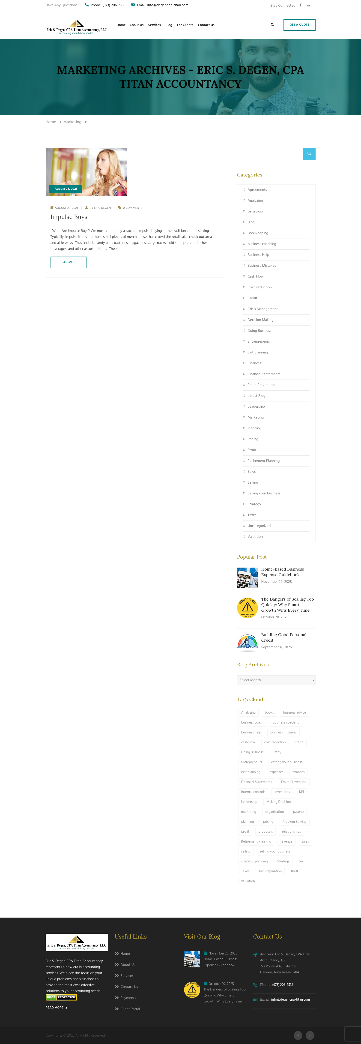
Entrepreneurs (259, 342)
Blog (168, 25)
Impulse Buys (69, 217)
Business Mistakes (262, 266)
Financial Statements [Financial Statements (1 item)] (256, 782)
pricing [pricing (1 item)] (268, 822)
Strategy (254, 504)
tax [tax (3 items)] (301, 861)
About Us (136, 25)
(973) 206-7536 (282, 985)
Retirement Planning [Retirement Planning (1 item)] (256, 841)
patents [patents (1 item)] (298, 812)
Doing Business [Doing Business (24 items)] (252, 752)
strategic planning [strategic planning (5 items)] (254, 861)
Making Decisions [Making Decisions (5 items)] (279, 802)
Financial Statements (264, 374)
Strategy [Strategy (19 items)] (283, 861)
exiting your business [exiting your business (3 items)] (286, 762)
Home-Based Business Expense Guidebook (282, 571)
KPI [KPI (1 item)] (301, 792)
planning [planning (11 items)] (247, 822)
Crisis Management (263, 309)
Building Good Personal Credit (284, 637)
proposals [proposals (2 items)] (265, 832)
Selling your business (264, 494)
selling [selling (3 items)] (246, 851)
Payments (128, 998)
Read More (68, 262)
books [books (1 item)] (269, 712)
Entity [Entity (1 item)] (277, 752)
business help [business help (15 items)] (251, 732)
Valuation (255, 537)
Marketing (256, 418)
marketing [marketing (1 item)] (248, 812)
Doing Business (259, 331)
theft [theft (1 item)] (294, 871)
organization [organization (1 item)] (274, 812)
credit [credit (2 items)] (299, 742)
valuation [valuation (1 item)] (248, 881)
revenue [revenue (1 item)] (286, 841)
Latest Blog (257, 396)
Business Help (258, 255)
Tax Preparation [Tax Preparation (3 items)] (270, 871)
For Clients (185, 25)
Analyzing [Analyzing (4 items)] (248, 712)
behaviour (256, 212)
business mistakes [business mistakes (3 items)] (283, 732)
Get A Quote (299, 24)
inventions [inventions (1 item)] (282, 792)
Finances (254, 363)
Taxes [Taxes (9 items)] (245, 871)
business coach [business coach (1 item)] (252, 722)
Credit (252, 298)
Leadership (256, 407)
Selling (253, 483)
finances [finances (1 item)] (298, 772)
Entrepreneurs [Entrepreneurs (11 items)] (251, 762)
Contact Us (206, 25)
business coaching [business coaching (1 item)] (286, 722)
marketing (72, 122)
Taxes (252, 515)
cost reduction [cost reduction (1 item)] (275, 742)
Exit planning (258, 353)
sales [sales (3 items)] (305, 841)
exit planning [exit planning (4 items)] (250, 772)
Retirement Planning (264, 461)
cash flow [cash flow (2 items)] (248, 742)
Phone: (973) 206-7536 (105, 5)
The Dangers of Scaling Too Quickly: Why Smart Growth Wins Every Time (287, 604)
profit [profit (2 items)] (245, 832)
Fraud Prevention (261, 385)
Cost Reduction (260, 287)
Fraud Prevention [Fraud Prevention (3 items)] (294, 782)
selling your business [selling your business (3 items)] (275, 851)
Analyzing (255, 201)
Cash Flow (256, 277)
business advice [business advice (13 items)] (294, 712)
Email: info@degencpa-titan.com (159, 5)
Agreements (257, 190)
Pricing (253, 439)
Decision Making (261, 320)
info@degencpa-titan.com (290, 999)
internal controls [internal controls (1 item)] (253, 792)
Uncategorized (259, 526)
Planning (254, 428)
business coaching (262, 244)
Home (121, 25)
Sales (252, 472)
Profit (252, 450)
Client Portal (130, 1009)
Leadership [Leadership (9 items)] (249, 802)
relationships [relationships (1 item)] (291, 832)
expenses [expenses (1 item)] (276, 772)
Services (154, 25)
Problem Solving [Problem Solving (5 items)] (295, 822)
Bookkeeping (258, 233)
